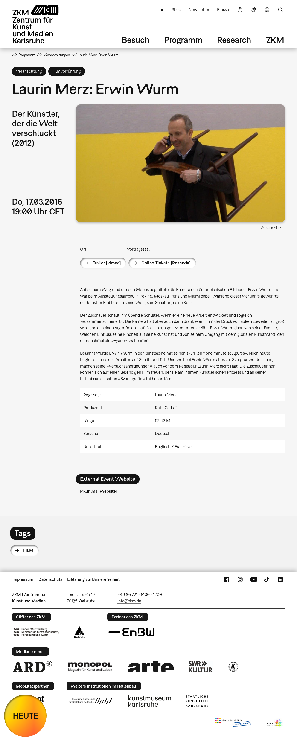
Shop (176, 9)
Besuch (135, 40)
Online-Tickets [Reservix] (166, 263)
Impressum (22, 579)
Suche (280, 9)
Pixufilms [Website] (98, 491)
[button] (180, 163)
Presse (223, 9)
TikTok (267, 579)
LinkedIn (280, 579)
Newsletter (199, 9)
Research (234, 40)
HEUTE (25, 716)
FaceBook (226, 579)
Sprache (267, 9)
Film (28, 550)
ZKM (275, 40)
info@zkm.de (129, 601)
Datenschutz (50, 579)
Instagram (240, 579)
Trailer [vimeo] (107, 263)
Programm (183, 40)
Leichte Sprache (240, 9)
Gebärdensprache (253, 9)
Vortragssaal (138, 249)
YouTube (253, 579)
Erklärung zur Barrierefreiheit (93, 579)
